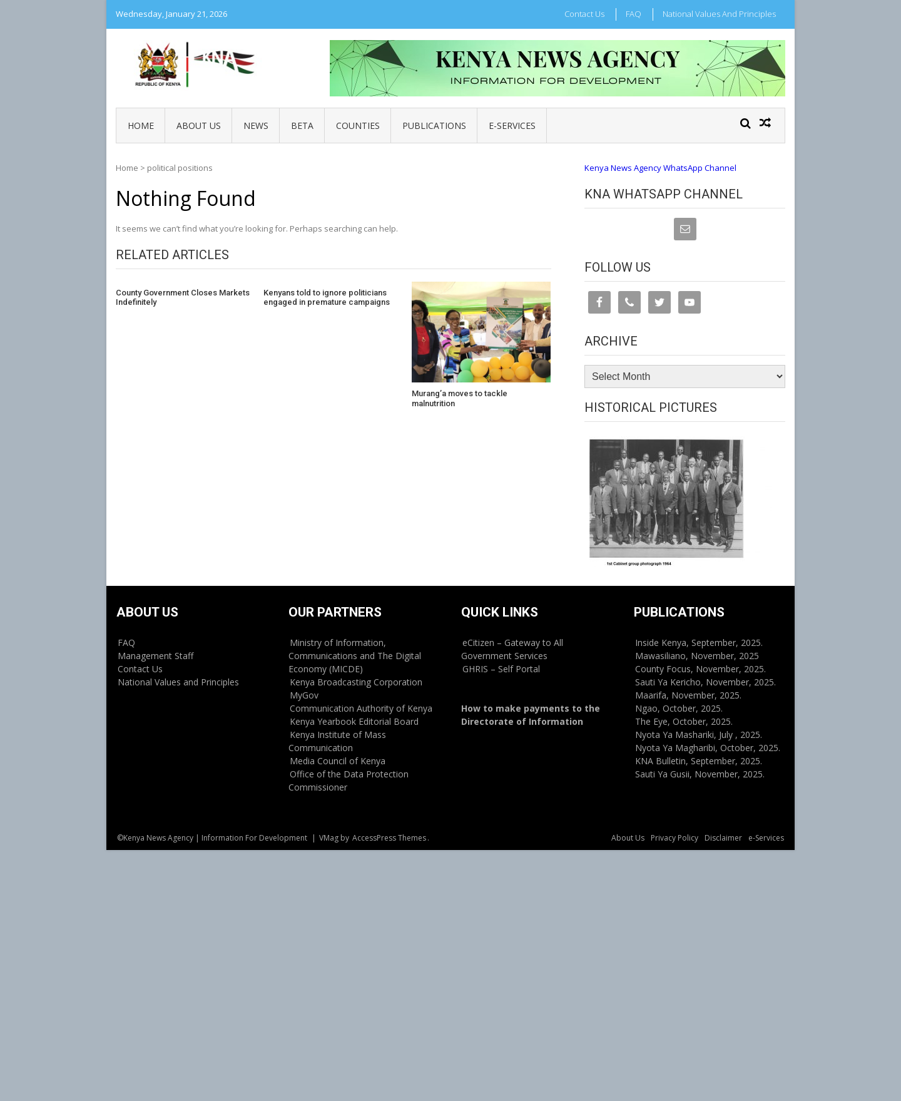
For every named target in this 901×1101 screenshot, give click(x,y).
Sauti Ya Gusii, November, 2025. (700, 774)
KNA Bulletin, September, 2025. (698, 761)
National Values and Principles (719, 13)
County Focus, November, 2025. (700, 669)
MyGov (304, 695)
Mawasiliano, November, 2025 (697, 656)
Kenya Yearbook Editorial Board (354, 721)
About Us (198, 125)
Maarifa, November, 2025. (688, 695)
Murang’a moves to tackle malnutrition (459, 398)
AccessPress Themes (389, 837)
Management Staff (155, 656)
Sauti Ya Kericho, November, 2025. (705, 682)
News (255, 125)
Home (141, 125)
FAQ (633, 13)
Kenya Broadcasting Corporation (356, 682)
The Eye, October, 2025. (684, 721)
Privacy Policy (674, 837)
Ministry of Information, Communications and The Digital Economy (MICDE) (354, 656)
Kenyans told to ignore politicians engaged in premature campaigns (326, 297)
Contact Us (584, 13)
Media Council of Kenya (337, 761)
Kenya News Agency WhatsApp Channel (660, 167)
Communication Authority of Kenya (361, 708)
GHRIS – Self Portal (501, 669)
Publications (434, 125)
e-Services (512, 125)
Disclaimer (723, 837)
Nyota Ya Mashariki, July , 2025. (698, 734)
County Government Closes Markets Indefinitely (183, 297)
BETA (302, 125)
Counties (358, 125)
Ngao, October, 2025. (679, 708)
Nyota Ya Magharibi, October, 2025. (707, 748)
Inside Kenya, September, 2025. (699, 642)
